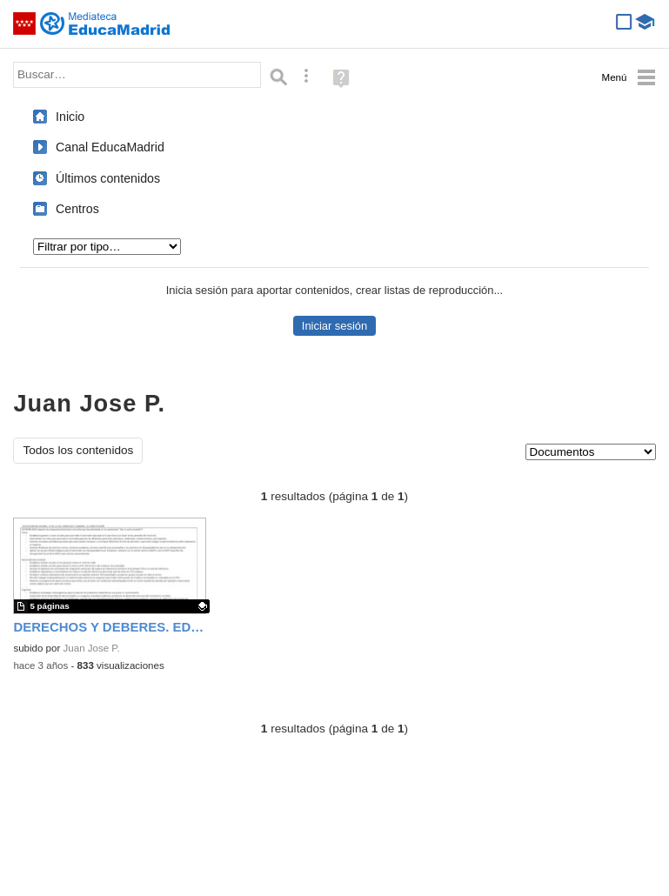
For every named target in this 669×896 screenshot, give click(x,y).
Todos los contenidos (78, 450)
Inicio (70, 117)
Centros (77, 209)
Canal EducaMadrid (110, 147)
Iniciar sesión (334, 325)
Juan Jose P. (92, 648)
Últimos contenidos (108, 178)
